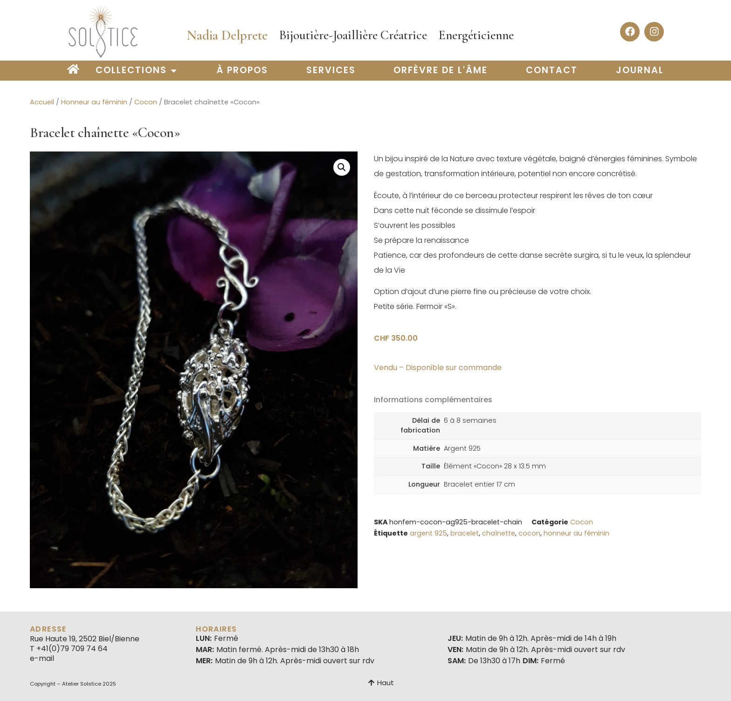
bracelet (464, 533)
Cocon (145, 102)
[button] (341, 167)
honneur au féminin (576, 533)
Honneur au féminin (94, 102)
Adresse (48, 629)
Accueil (42, 102)
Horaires (216, 629)
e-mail (42, 658)
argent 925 (428, 533)
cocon (529, 533)
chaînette (498, 533)
